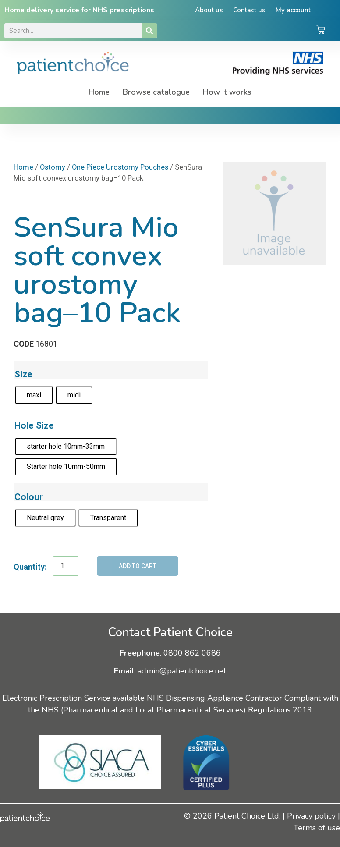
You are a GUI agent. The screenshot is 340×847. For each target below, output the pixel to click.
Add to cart (137, 566)
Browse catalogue (156, 92)
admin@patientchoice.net (182, 671)
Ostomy (52, 167)
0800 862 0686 (192, 653)
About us (208, 10)
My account (294, 10)
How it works (227, 92)
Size (23, 374)
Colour (28, 496)
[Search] (149, 30)
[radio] (34, 395)
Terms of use (317, 827)
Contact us (249, 10)
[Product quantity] (65, 566)
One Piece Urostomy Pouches (120, 167)
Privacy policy (311, 816)
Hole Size (34, 425)
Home (99, 92)
